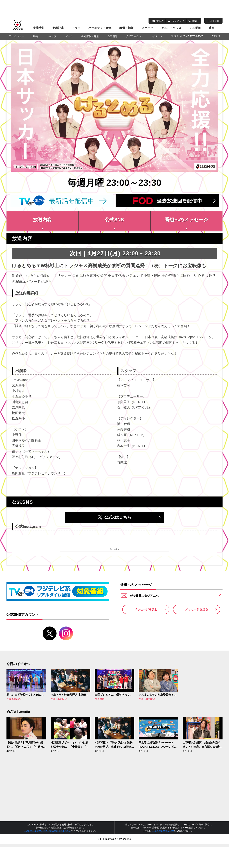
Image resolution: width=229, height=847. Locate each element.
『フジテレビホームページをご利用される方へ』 (47, 834)
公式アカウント (135, 36)
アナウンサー (16, 36)
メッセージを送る (196, 614)
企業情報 (38, 27)
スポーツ (147, 27)
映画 (211, 27)
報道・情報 (126, 27)
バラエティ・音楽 (99, 27)
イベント (157, 36)
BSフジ (216, 36)
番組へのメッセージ (186, 219)
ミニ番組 (195, 27)
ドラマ (76, 27)
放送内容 (42, 219)
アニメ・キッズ (171, 27)
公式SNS (114, 219)
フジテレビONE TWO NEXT (187, 36)
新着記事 (58, 27)
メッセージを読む (145, 614)
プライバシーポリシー (163, 834)
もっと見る (114, 550)
